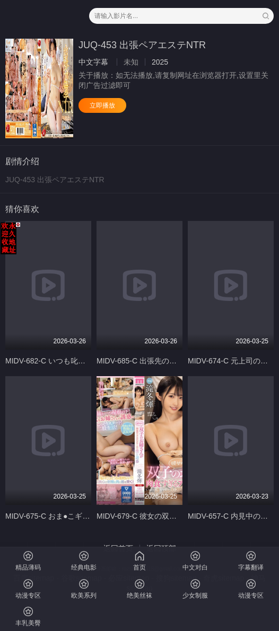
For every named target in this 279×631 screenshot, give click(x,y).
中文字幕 (93, 62)
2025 (160, 62)
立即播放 (102, 105)
